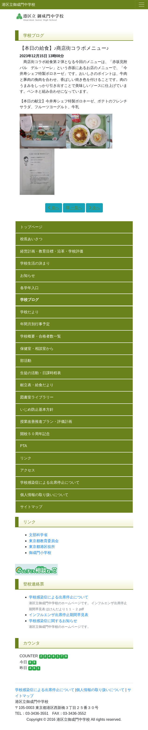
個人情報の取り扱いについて (44, 495)
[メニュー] (141, 4)
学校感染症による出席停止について (49, 482)
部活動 (25, 361)
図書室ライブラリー (37, 397)
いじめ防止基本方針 (37, 409)
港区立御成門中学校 (18, 4)
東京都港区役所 (42, 547)
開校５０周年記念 (35, 434)
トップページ (31, 227)
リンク (25, 458)
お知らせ (27, 276)
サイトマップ (31, 507)
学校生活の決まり (35, 263)
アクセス (27, 470)
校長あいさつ (31, 239)
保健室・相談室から (37, 349)
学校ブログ (29, 300)
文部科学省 (38, 535)
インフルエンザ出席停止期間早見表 (58, 615)
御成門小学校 (40, 553)
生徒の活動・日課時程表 (40, 373)
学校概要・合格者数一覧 (40, 336)
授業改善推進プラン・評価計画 (46, 421)
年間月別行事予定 (35, 324)
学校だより (29, 312)
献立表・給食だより (37, 385)
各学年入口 (29, 288)
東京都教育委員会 (44, 541)
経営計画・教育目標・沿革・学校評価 (51, 251)
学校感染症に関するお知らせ (57, 621)
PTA (23, 446)
